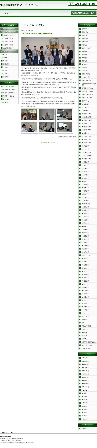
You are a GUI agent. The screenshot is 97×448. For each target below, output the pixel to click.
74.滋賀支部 (85, 239)
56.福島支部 (85, 181)
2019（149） (86, 361)
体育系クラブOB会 (9, 89)
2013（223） (86, 380)
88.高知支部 (85, 284)
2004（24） (85, 409)
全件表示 (84, 67)
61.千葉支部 (85, 197)
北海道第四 (85, 38)
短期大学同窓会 (86, 80)
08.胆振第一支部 (87, 120)
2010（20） (85, 390)
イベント (84, 313)
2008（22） (85, 396)
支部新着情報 (86, 74)
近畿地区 (6, 64)
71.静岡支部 (85, 229)
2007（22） (85, 400)
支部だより (85, 329)
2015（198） (86, 374)
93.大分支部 (85, 300)
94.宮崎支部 (85, 303)
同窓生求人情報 (86, 326)
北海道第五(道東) (8, 48)
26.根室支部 (85, 162)
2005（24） (85, 406)
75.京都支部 (85, 242)
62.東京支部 (85, 200)
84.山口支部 (85, 271)
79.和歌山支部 (86, 255)
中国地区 (6, 67)
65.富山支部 (85, 210)
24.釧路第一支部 (87, 155)
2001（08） (85, 419)
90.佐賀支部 (85, 290)
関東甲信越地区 (86, 48)
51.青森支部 (85, 165)
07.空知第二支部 (87, 117)
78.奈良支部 (85, 252)
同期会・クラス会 (8, 96)
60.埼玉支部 (85, 194)
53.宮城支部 (85, 171)
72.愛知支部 (85, 233)
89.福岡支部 (85, 287)
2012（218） (86, 383)
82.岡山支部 (85, 265)
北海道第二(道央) (8, 38)
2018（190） (86, 364)
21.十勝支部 (85, 149)
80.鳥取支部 (85, 258)
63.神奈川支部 (86, 204)
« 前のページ (44, 142)
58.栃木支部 (85, 188)
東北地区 (6, 54)
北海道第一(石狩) (8, 35)
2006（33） (85, 403)
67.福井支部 (85, 216)
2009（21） (85, 393)
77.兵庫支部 (85, 249)
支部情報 (84, 332)
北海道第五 (85, 42)
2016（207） (86, 371)
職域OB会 (6, 102)
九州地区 (6, 73)
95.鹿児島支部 (86, 306)
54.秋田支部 (85, 175)
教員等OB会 (7, 99)
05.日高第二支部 (87, 114)
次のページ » (53, 142)
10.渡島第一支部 (87, 126)
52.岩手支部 (85, 168)
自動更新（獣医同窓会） (89, 342)
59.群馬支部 (85, 191)
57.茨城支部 (85, 184)
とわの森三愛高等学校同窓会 (89, 84)
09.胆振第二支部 (87, 123)
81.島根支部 (85, 261)
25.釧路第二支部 (87, 159)
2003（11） (85, 412)
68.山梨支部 (85, 220)
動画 (83, 323)
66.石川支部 (85, 213)
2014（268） (86, 377)
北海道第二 (85, 32)
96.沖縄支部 (85, 310)
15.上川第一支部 (87, 136)
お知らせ (84, 70)
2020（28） (85, 358)
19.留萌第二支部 (87, 143)
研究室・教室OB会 (9, 93)
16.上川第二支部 (87, 139)
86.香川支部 (85, 278)
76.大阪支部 (85, 245)
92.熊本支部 (85, 297)
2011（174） (86, 387)
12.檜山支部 (85, 133)
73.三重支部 (85, 236)
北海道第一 (85, 29)
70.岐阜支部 (85, 226)
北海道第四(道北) (8, 45)
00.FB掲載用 (85, 104)
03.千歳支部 (85, 110)
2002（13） (85, 416)
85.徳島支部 (85, 274)
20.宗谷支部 (85, 146)
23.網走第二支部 (87, 152)
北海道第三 (85, 35)
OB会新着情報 (86, 77)
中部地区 (6, 61)
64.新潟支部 (85, 207)
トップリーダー (86, 316)
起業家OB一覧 (86, 348)
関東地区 (6, 57)
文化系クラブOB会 (9, 86)
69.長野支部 (85, 223)
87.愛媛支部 (85, 281)
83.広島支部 (85, 268)
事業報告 (84, 319)
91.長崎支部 (85, 294)
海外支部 (6, 77)
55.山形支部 (85, 178)
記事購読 (84, 428)
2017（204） (86, 367)
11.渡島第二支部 (87, 130)
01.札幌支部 (85, 107)
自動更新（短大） (87, 345)
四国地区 (6, 70)
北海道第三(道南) (8, 41)
